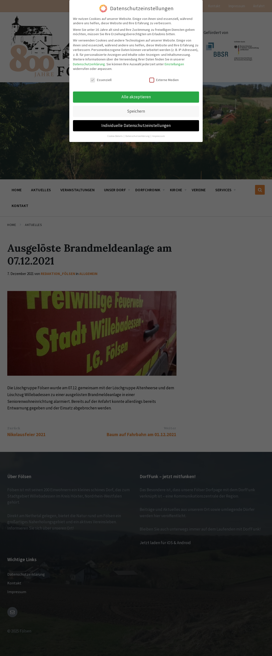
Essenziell (101, 78)
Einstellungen (174, 62)
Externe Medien (164, 78)
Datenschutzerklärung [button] (137, 134)
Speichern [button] (136, 109)
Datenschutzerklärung (89, 62)
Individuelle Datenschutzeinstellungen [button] (136, 123)
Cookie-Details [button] (115, 134)
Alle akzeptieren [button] (136, 95)
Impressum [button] (158, 134)
